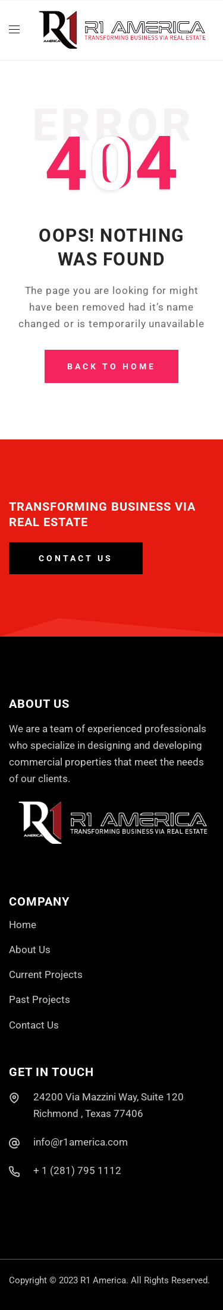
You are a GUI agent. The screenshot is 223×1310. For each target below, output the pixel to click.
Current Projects (46, 974)
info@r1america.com (80, 1142)
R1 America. (104, 1280)
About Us (30, 949)
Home (22, 925)
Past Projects (39, 999)
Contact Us (34, 1025)
